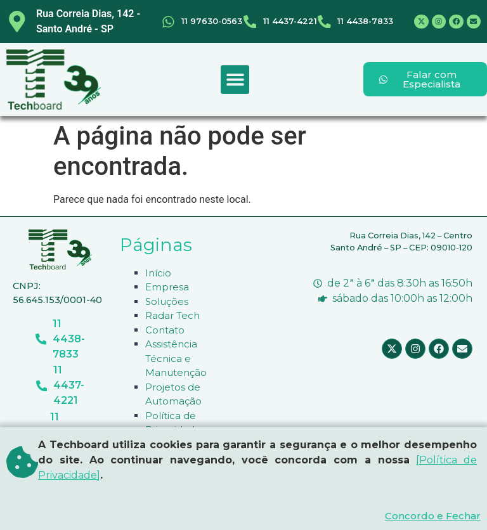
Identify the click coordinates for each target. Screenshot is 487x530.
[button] (235, 79)
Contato (165, 330)
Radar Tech (172, 315)
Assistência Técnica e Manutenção (176, 358)
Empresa (167, 287)
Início (158, 273)
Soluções (166, 301)
